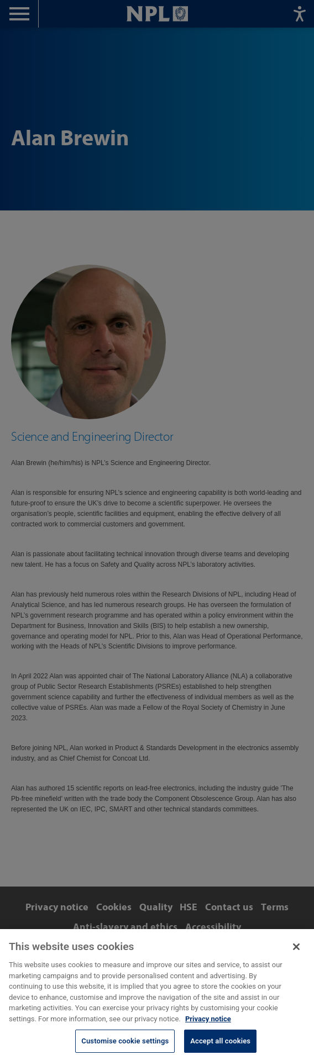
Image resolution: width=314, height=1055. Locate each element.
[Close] (296, 952)
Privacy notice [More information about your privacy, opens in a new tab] (208, 1024)
